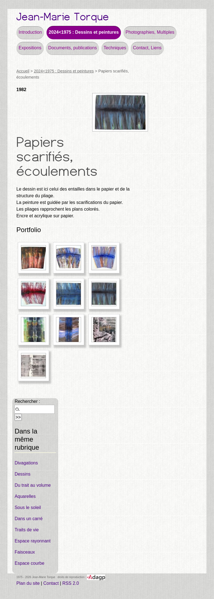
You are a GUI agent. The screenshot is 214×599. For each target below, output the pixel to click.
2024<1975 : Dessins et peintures (84, 32)
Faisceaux (24, 552)
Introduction (30, 32)
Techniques (115, 47)
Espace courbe (29, 563)
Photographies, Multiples (150, 32)
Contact (51, 583)
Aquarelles (25, 496)
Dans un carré (28, 518)
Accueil (22, 71)
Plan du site (28, 583)
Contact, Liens (147, 47)
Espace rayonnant (32, 541)
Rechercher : (27, 401)
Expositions (30, 47)
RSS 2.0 (70, 583)
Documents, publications (72, 47)
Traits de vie (26, 529)
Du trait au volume (32, 485)
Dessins (22, 474)
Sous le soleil (27, 507)
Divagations (26, 463)
